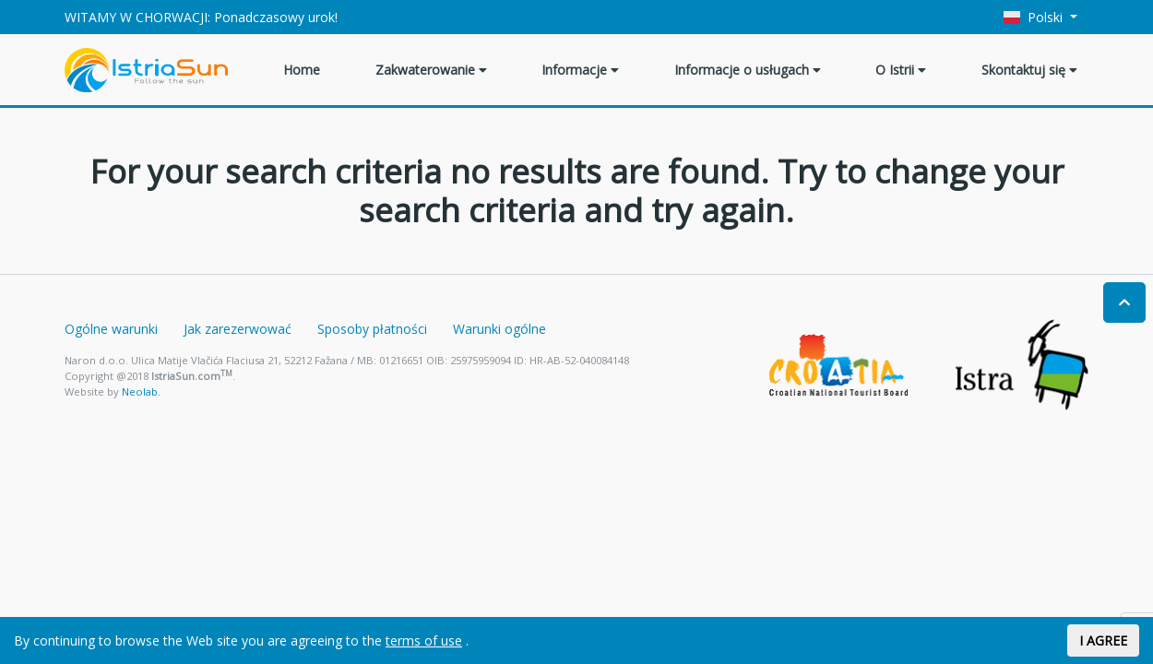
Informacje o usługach (747, 69)
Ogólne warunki (111, 329)
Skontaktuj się (1029, 69)
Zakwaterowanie (431, 69)
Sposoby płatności (372, 329)
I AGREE (1103, 640)
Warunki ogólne (499, 329)
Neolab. (141, 391)
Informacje (580, 69)
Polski (1035, 17)
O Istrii (900, 69)
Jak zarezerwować (237, 329)
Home (301, 69)
